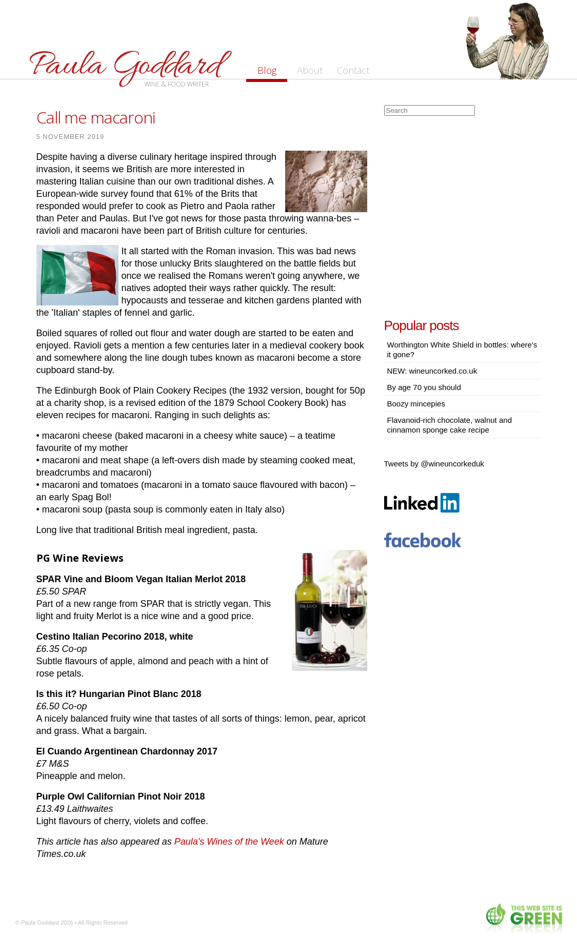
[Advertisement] (462, 214)
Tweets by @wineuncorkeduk (434, 463)
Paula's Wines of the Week (229, 841)
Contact (353, 70)
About (310, 70)
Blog (266, 70)
